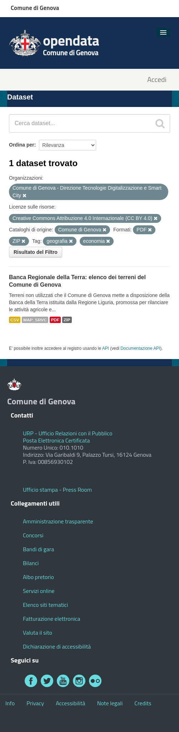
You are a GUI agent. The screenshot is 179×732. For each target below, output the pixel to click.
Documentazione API (140, 348)
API (105, 348)
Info (10, 703)
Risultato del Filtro (36, 252)
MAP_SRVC (35, 319)
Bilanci (31, 563)
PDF (55, 319)
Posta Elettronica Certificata (56, 440)
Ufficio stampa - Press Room (57, 489)
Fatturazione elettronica (51, 618)
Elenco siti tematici (45, 604)
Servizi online (39, 591)
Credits (142, 703)
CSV (14, 319)
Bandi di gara (38, 549)
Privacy (35, 703)
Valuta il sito (37, 632)
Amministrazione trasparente (58, 521)
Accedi (156, 80)
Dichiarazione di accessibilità (57, 646)
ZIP (67, 319)
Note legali (110, 703)
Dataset (20, 97)
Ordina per (21, 145)
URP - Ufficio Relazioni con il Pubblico (67, 433)
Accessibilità (70, 703)
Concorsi (33, 535)
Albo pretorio (38, 577)
